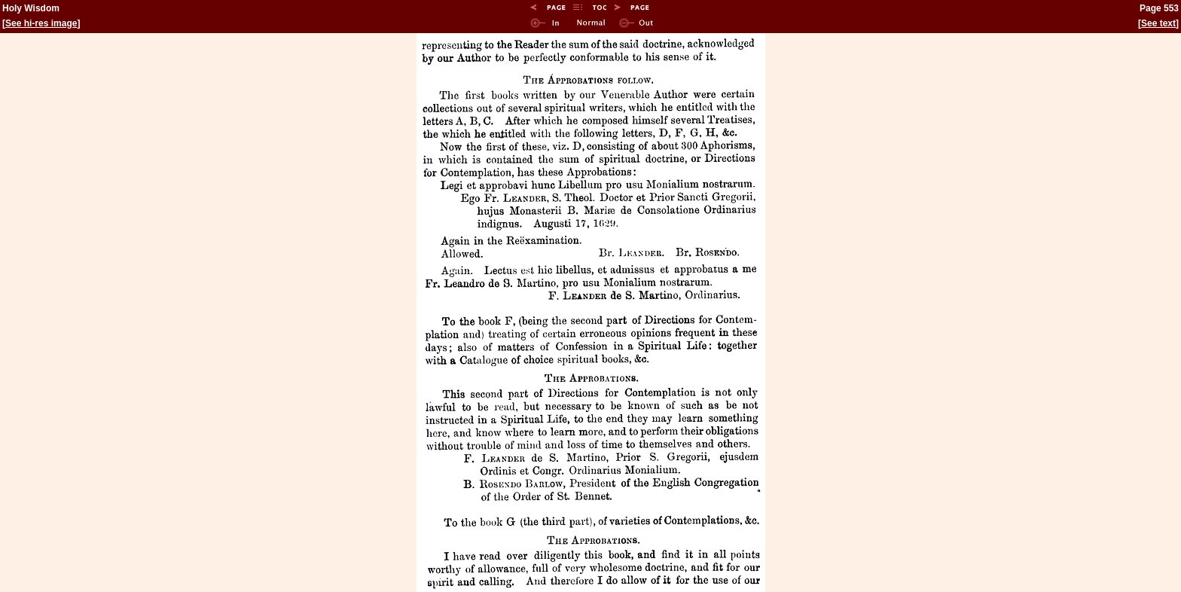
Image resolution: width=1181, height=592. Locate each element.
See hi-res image (41, 23)
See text (1158, 23)
